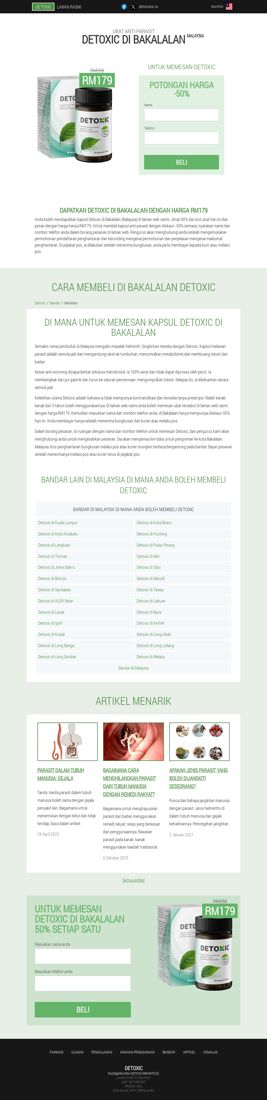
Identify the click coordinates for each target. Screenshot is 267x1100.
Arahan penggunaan (137, 1052)
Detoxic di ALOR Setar (55, 601)
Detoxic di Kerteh (150, 623)
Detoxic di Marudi (151, 578)
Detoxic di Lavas (51, 612)
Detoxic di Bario (149, 612)
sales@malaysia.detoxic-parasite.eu (133, 1073)
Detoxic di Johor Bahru (56, 567)
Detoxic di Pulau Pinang (156, 545)
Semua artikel (133, 880)
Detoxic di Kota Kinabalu (58, 534)
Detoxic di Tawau (150, 589)
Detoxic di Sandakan (54, 589)
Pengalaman (101, 1052)
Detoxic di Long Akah (154, 634)
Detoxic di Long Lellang (155, 645)
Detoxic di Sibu (149, 567)
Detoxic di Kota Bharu (154, 522)
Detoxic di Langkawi (54, 545)
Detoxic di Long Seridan (57, 656)
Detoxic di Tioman (52, 556)
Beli (181, 162)
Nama (148, 105)
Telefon (149, 128)
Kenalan (210, 1052)
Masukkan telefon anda (53, 971)
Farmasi (56, 1052)
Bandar (169, 1052)
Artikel (189, 1052)
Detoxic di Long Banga (56, 645)
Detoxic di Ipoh (50, 623)
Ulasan (77, 1052)
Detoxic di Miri (148, 556)
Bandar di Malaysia (133, 668)
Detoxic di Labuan (151, 601)
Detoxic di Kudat (51, 634)
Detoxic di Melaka (151, 656)
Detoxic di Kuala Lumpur (58, 522)
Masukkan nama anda (52, 944)
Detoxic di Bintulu (52, 578)
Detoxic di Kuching (152, 534)
